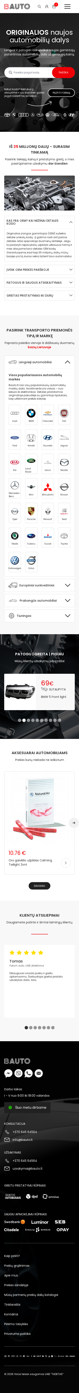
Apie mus (11, 1275)
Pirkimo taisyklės (16, 1324)
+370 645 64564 (25, 1132)
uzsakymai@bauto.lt (28, 1168)
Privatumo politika (17, 1334)
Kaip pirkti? (12, 1256)
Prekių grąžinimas (16, 1266)
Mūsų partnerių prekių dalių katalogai (31, 1295)
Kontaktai (11, 1314)
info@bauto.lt (23, 1140)
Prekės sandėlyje (16, 1285)
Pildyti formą (61, 93)
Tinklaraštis (12, 1304)
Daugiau (39, 886)
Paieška (63, 72)
